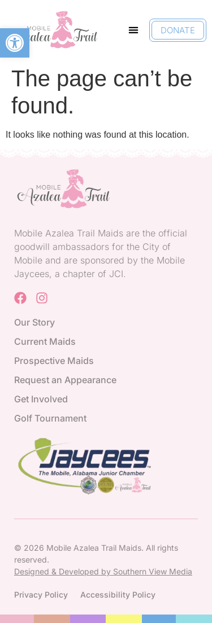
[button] (14, 43)
